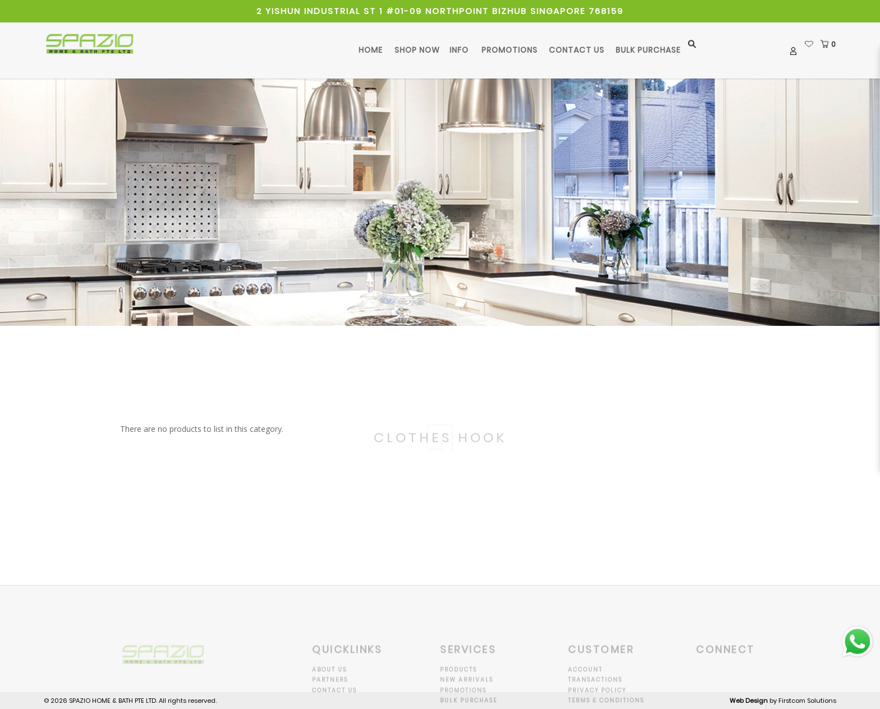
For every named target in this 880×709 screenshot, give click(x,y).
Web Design (749, 700)
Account (585, 677)
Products (458, 677)
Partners (330, 687)
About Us (329, 677)
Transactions (595, 687)
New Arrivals (466, 687)
